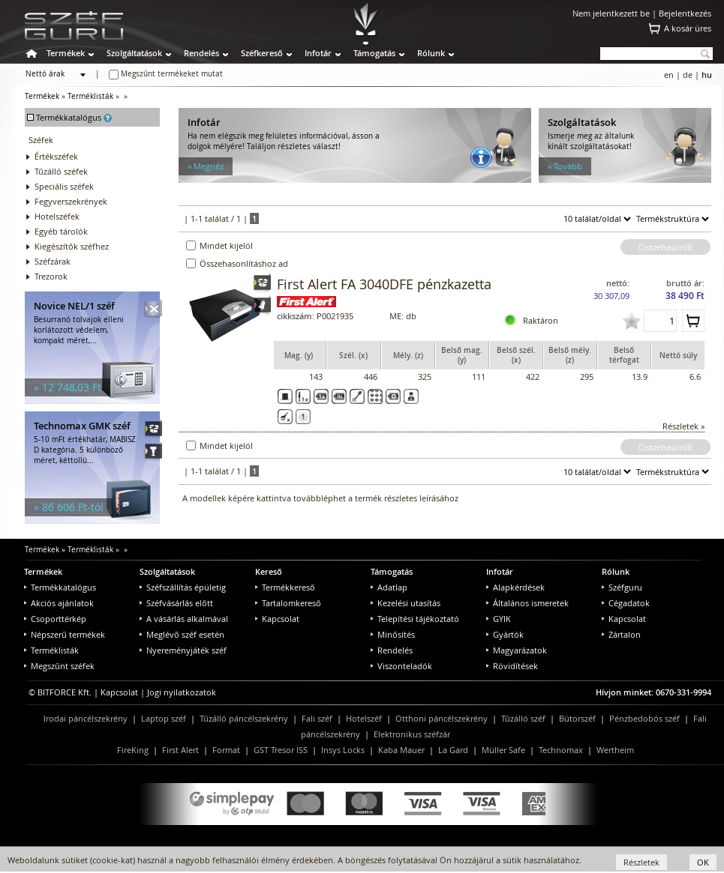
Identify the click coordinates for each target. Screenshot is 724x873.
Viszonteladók (401, 665)
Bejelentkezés (685, 13)
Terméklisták (90, 96)
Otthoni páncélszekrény (441, 718)
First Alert (180, 749)
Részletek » (683, 426)
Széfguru (622, 587)
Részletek (641, 862)
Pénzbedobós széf (644, 718)
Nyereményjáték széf (183, 650)
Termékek (66, 52)
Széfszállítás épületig (183, 587)
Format (226, 749)
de (687, 74)
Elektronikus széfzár (412, 734)
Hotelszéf (364, 718)
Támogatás (374, 52)
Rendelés (201, 52)
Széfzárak (53, 261)
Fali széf (317, 718)
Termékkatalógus (60, 587)
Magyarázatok (516, 650)
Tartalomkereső (288, 602)
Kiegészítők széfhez (72, 246)
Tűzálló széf (523, 718)
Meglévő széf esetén (182, 634)
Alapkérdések (515, 587)
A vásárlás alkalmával (184, 618)
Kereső (268, 571)
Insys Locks (343, 749)
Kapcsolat (277, 618)
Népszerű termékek (64, 634)
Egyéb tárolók (61, 231)
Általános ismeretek (527, 602)
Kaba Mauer (401, 749)
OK (703, 862)
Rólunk (431, 52)
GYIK (498, 618)
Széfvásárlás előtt (176, 602)
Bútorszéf (577, 718)
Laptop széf (163, 718)
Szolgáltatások (134, 52)
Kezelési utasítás (405, 602)
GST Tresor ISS (281, 749)
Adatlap (389, 587)
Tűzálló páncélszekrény (244, 718)
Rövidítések (512, 665)
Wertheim (615, 749)
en (669, 74)
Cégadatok (626, 602)
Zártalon (621, 634)
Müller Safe (503, 749)
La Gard (453, 749)
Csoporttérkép (55, 618)
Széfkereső (262, 52)
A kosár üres (687, 28)
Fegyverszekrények (71, 201)
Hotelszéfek (57, 216)
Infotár (318, 52)
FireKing (133, 749)
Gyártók (505, 634)
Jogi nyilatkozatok (181, 692)
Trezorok (51, 276)
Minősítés (393, 634)
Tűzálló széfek (61, 171)
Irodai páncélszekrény (86, 718)
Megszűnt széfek (59, 665)
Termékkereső (285, 587)
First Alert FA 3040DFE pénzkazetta (384, 284)
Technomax (561, 749)
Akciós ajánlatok (59, 602)
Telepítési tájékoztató (415, 618)
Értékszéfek (56, 156)
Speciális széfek (64, 186)
